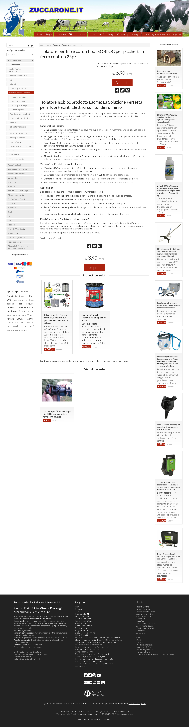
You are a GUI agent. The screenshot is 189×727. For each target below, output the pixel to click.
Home (39, 34)
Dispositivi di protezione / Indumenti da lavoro (18, 247)
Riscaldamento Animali (17, 169)
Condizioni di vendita (83, 618)
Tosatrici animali (14, 165)
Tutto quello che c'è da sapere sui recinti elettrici (95, 642)
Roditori (11, 224)
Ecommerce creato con (94, 719)
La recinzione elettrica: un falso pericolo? (92, 647)
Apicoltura (12, 203)
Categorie (79, 609)
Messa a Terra (15, 142)
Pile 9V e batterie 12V (18, 75)
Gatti (10, 220)
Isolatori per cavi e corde (73, 45)
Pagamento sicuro (82, 623)
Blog (110, 34)
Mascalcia (12, 182)
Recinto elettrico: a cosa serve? (88, 644)
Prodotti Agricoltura (16, 237)
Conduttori (13, 122)
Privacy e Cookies (82, 616)
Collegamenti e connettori (20, 146)
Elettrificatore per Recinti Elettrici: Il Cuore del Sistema (98, 640)
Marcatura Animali (15, 233)
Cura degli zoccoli (15, 178)
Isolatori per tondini (18, 101)
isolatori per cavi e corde (106, 379)
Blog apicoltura (81, 630)
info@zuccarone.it (125, 714)
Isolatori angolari (17, 109)
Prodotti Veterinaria (16, 229)
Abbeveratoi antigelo (16, 173)
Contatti (121, 34)
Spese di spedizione (83, 621)
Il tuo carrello (64, 34)
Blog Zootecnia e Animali (85, 633)
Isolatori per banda (18, 88)
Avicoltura (12, 207)
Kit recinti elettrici (16, 159)
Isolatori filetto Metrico (20, 118)
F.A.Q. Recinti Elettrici (84, 651)
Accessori (13, 150)
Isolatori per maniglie (18, 105)
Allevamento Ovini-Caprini (19, 190)
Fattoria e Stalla (14, 242)
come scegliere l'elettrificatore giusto (162, 34)
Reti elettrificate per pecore (17, 128)
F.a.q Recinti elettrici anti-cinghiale (89, 661)
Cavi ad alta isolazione (18, 133)
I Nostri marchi (97, 34)
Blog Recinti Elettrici (83, 625)
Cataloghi (135, 34)
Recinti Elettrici (46, 45)
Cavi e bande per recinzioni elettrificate (30, 654)
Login (49, 34)
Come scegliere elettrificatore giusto (90, 656)
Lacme (125, 379)
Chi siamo (80, 34)
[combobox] (20, 54)
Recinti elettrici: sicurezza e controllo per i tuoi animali (97, 637)
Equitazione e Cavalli (16, 199)
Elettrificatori (14, 64)
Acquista (122, 82)
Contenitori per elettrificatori (15, 70)
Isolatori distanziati (18, 97)
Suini (10, 212)
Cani (9, 216)
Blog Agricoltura (81, 628)
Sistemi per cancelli (17, 137)
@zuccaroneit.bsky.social (31, 647)
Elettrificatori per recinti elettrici (27, 652)
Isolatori (57, 45)
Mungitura (12, 186)
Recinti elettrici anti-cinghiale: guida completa (94, 659)
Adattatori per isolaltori (20, 114)
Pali (10, 80)
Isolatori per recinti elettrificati (27, 659)
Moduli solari (14, 154)
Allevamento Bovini (16, 195)
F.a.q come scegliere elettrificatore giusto (92, 654)
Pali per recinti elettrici (23, 656)
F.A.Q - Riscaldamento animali (87, 649)
